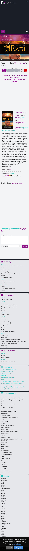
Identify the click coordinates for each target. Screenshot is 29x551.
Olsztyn (3, 508)
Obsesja (3, 309)
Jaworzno (3, 498)
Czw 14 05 (14, 70)
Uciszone (3, 460)
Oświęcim (3, 510)
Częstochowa (4, 487)
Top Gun (3, 456)
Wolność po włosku (6, 283)
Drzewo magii (4, 335)
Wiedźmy (3, 462)
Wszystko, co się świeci (7, 470)
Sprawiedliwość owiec (6, 277)
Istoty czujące (4, 413)
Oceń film (12, 173)
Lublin (2, 505)
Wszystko (3, 468)
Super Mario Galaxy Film (8, 377)
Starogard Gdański (6, 523)
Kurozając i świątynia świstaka (8, 307)
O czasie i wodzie (5, 437)
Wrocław (3, 533)
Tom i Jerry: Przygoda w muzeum (9, 343)
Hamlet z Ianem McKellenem (8, 407)
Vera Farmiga (11, 130)
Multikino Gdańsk (5, 357)
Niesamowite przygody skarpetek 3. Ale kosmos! (13, 341)
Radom (3, 513)
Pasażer (3, 327)
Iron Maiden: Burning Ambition (8, 305)
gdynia (11, 2)
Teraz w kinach (10, 393)
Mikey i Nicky (4, 337)
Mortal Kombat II (5, 270)
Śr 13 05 (11, 70)
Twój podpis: (4, 246)
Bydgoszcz (3, 482)
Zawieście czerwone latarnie (8, 331)
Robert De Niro (23, 128)
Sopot (2, 520)
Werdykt (3, 329)
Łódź (2, 506)
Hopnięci (3, 409)
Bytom (2, 483)
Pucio (3, 379)
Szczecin (3, 525)
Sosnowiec (3, 521)
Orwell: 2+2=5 (4, 442)
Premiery (7, 262)
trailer (20, 59)
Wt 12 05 (7, 70)
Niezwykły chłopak (5, 272)
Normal (3, 290)
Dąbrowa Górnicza (5, 488)
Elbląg (2, 490)
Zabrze (2, 534)
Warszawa (3, 530)
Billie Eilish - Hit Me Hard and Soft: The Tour (12, 266)
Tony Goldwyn (9, 39)
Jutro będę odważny (6, 320)
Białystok (3, 478)
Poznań (3, 511)
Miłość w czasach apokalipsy (8, 268)
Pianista (3, 444)
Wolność (3, 464)
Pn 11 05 (3, 70)
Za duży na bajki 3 (5, 472)
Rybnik (2, 516)
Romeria (3, 310)
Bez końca (3, 396)
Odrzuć (10, 548)
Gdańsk (3, 493)
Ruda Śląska (4, 515)
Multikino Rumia (5, 363)
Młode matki (4, 326)
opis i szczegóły (14, 59)
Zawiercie (3, 536)
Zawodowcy (4, 345)
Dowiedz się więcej (16, 544)
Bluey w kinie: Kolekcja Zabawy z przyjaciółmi (13, 387)
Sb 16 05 (21, 70)
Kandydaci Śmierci (5, 415)
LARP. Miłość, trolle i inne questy (9, 417)
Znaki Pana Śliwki (5, 314)
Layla (2, 419)
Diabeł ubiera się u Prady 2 (8, 281)
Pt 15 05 (18, 70)
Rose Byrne (5, 130)
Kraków (3, 503)
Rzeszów (3, 518)
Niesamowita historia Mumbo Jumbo (10, 339)
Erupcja (3, 318)
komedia (22, 117)
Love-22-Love (4, 421)
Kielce (2, 501)
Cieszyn (3, 485)
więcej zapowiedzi (6, 347)
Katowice (3, 500)
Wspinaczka (4, 466)
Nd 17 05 (25, 70)
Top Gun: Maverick (5, 458)
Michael (3, 286)
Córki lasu (3, 402)
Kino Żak (3, 355)
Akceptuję (18, 548)
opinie (24, 59)
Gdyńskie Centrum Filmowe (8, 361)
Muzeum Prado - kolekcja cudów (9, 431)
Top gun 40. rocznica (6, 299)
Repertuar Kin (9, 351)
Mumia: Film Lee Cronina (7, 429)
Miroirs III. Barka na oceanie (8, 288)
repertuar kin (7, 59)
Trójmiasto (4, 528)
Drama (2, 405)
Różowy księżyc (5, 450)
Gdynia (3, 495)
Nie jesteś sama (5, 433)
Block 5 (3, 303)
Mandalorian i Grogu (6, 322)
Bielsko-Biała (4, 480)
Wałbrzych (3, 531)
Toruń (2, 526)
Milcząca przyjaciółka (6, 324)
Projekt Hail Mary (7, 389)
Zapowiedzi (8, 295)
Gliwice (2, 496)
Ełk (1, 491)
